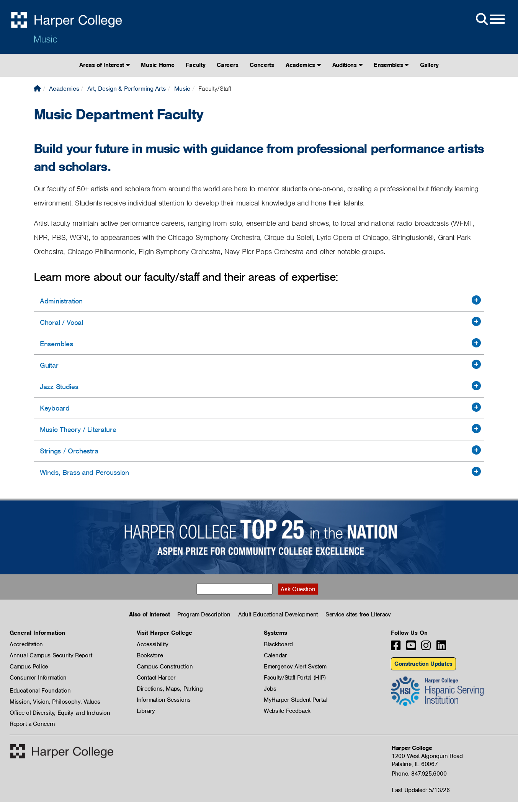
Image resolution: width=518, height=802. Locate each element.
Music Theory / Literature (78, 429)
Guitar (49, 365)
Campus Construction (165, 666)
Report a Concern (32, 724)
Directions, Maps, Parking (170, 689)
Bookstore (150, 655)
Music (45, 39)
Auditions (347, 65)
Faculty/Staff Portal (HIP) (295, 677)
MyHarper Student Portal (295, 700)
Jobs (270, 689)
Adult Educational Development (278, 614)
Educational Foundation (40, 690)
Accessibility (152, 644)
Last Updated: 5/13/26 (421, 790)
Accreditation (26, 644)
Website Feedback (287, 711)
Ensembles (391, 65)
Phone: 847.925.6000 (419, 774)
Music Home (157, 65)
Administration (61, 301)
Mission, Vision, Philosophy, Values (55, 702)
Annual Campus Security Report (51, 655)
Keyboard (55, 408)
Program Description (203, 614)
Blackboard (278, 644)
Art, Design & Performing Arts (126, 89)
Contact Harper (156, 677)
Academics (303, 65)
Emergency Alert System (295, 666)
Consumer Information (38, 677)
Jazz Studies (59, 386)
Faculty (195, 65)
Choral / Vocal (61, 322)
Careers (227, 65)
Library (146, 711)
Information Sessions (164, 700)
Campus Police (29, 666)
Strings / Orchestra (69, 451)
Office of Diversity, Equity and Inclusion (60, 713)
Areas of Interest (104, 65)
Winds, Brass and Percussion (84, 472)
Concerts (262, 65)
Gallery (429, 65)
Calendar (275, 655)
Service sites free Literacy (358, 614)
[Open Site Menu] (489, 19)
